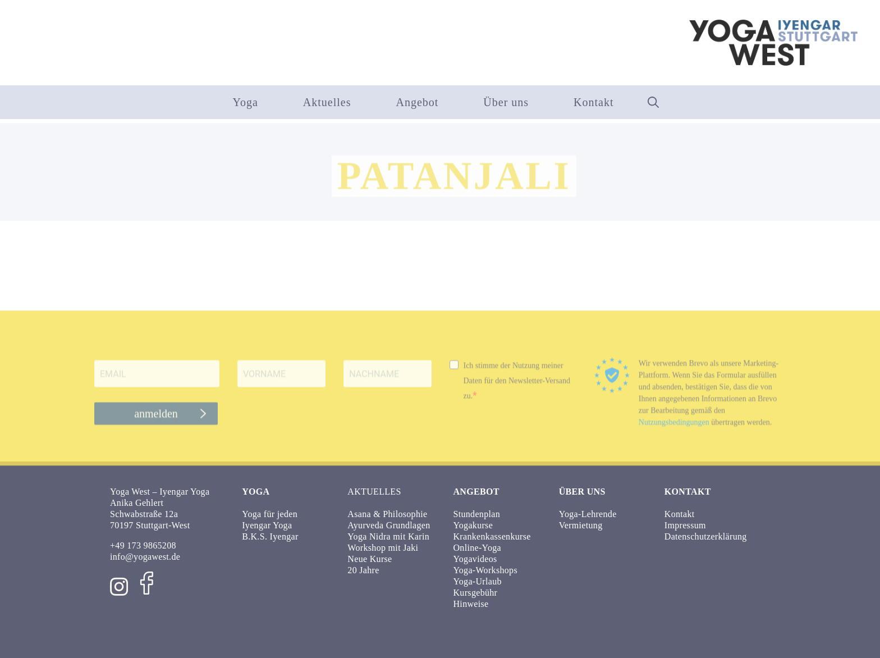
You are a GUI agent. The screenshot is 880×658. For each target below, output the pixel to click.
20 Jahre (363, 570)
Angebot (417, 102)
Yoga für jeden (269, 514)
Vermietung (581, 525)
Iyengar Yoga (267, 525)
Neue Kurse (369, 559)
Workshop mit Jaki (382, 547)
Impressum (685, 525)
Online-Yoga (477, 547)
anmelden (156, 419)
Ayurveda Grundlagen (388, 525)
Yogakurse (473, 525)
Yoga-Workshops (485, 570)
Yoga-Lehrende (588, 514)
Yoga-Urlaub (477, 581)
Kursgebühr (475, 592)
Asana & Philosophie (387, 514)
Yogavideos (475, 559)
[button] (653, 102)
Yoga (245, 102)
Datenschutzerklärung (705, 536)
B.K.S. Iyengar (270, 536)
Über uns (506, 102)
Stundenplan (477, 514)
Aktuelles (327, 102)
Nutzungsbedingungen (674, 428)
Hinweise (471, 604)
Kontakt (593, 102)
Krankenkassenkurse (492, 536)
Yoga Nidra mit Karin (388, 536)
